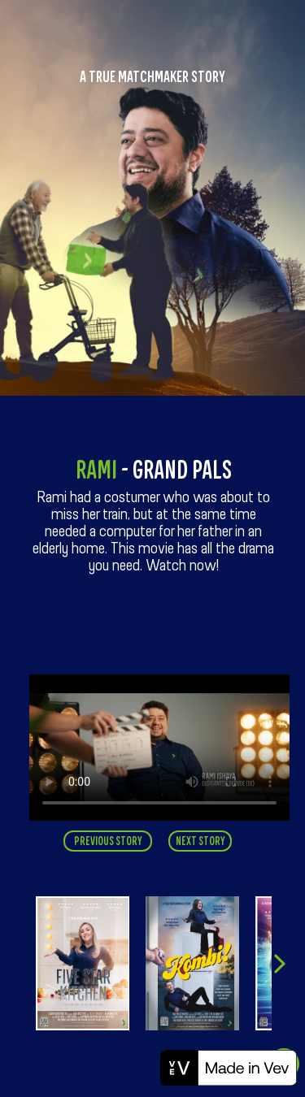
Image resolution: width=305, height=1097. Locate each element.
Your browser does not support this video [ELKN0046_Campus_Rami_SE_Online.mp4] (159, 747)
